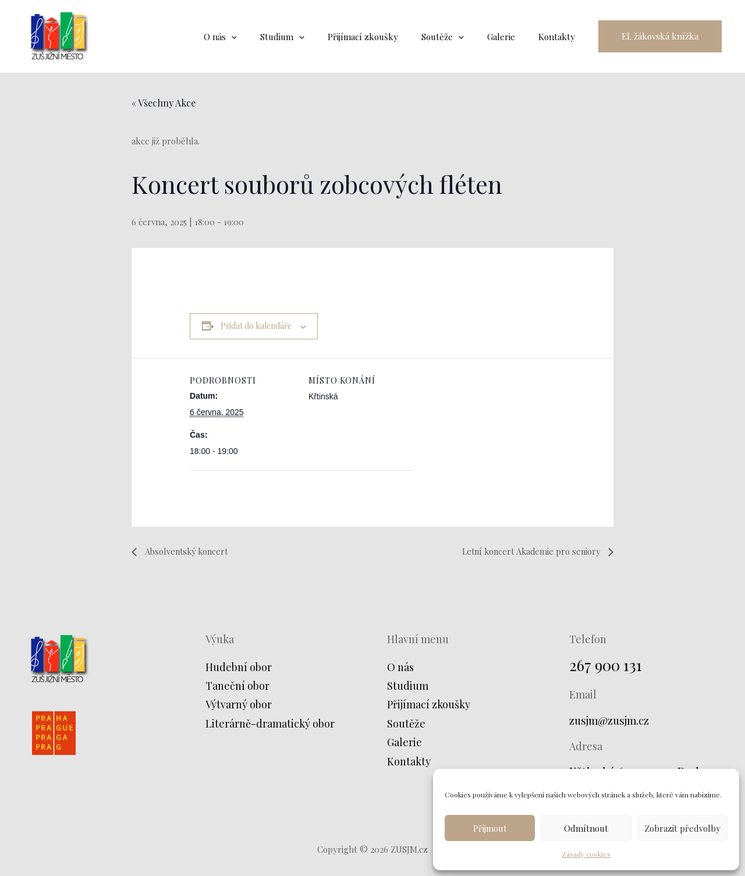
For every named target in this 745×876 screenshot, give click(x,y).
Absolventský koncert (189, 551)
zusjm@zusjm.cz (613, 720)
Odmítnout (586, 828)
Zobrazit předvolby (682, 828)
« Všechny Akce (164, 103)
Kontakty (409, 761)
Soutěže (406, 723)
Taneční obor (237, 686)
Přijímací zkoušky (428, 705)
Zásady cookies (586, 854)
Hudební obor (238, 667)
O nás (400, 667)
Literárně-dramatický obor (270, 723)
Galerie (404, 743)
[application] (263, 36)
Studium (407, 686)
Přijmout (490, 828)
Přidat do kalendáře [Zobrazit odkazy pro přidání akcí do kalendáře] (256, 325)
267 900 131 (608, 664)
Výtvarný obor (238, 705)
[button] (660, 36)
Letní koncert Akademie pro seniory (524, 551)
